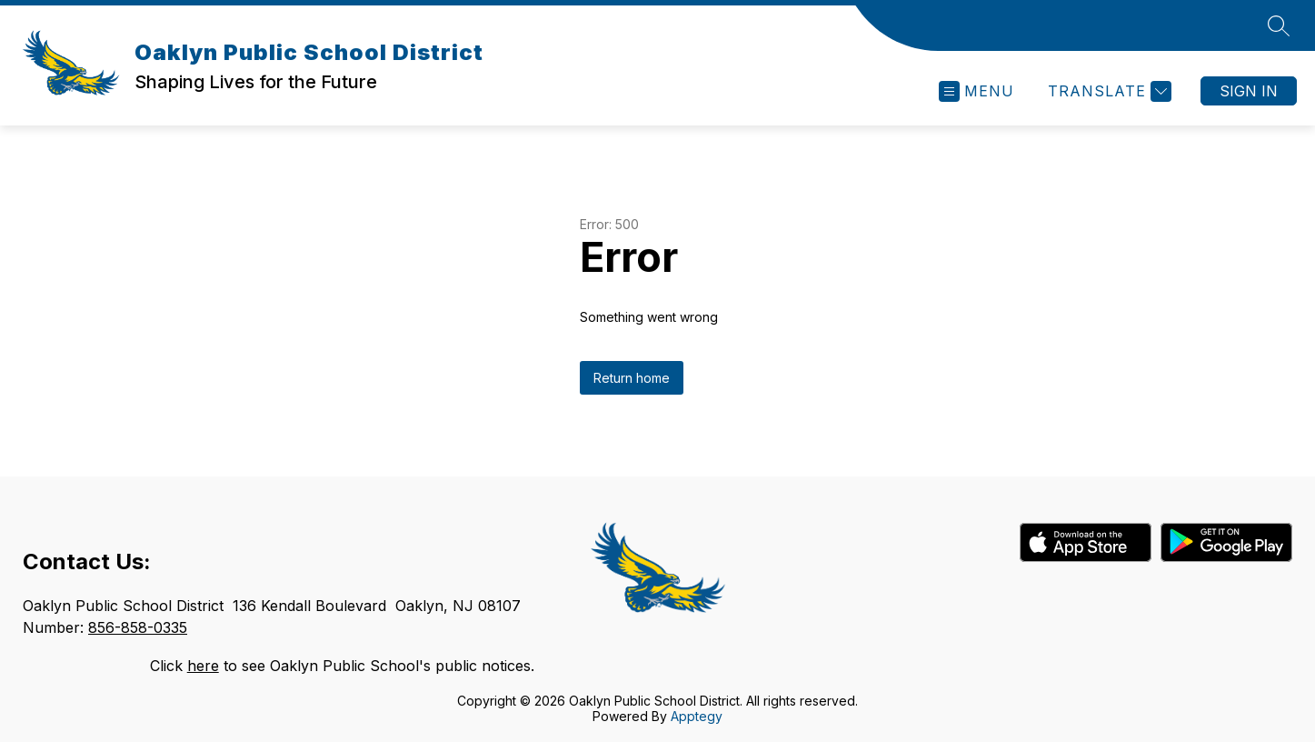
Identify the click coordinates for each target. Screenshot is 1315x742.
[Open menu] (976, 91)
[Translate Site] (1107, 91)
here (203, 666)
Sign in (1249, 91)
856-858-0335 (137, 627)
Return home (631, 378)
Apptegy (696, 716)
